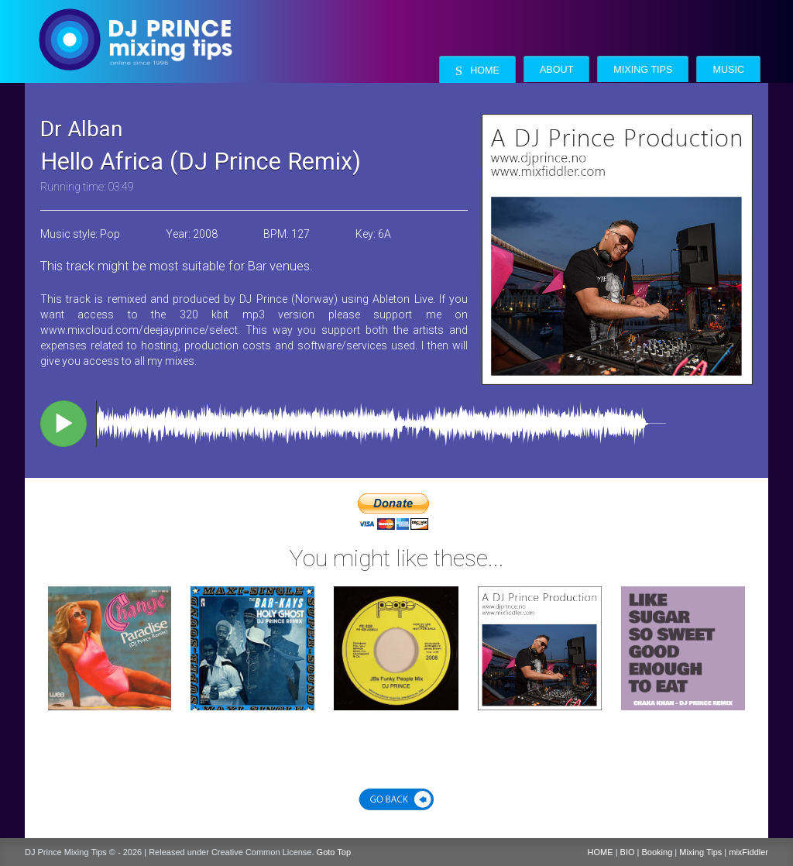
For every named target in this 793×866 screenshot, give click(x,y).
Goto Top (334, 852)
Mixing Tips (642, 69)
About (556, 69)
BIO (627, 852)
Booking (657, 852)
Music (728, 69)
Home (477, 71)
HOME (600, 852)
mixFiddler (748, 852)
